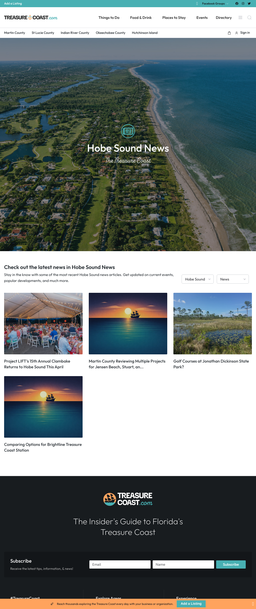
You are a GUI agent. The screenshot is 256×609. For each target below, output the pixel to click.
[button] (229, 32)
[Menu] (240, 17)
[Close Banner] (253, 603)
